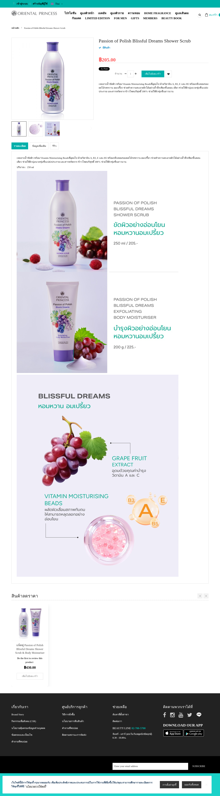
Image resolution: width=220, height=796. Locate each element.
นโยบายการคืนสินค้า (73, 721)
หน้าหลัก (15, 28)
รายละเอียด (20, 146)
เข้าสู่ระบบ (22, 4)
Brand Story (17, 714)
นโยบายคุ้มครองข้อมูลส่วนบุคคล (28, 728)
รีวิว (54, 146)
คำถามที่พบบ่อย (19, 741)
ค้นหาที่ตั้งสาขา (121, 714)
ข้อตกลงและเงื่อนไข (21, 735)
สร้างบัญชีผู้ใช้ (40, 4)
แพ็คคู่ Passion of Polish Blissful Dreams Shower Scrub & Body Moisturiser (29, 648)
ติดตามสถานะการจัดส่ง (74, 735)
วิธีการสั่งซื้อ (68, 714)
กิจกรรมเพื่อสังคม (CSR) (23, 721)
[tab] (19, 145)
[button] (36, 129)
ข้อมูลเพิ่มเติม (39, 146)
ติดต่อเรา (117, 721)
